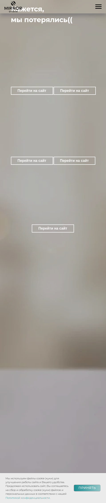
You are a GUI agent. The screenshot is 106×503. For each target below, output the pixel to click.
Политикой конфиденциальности (28, 497)
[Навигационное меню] (98, 6)
